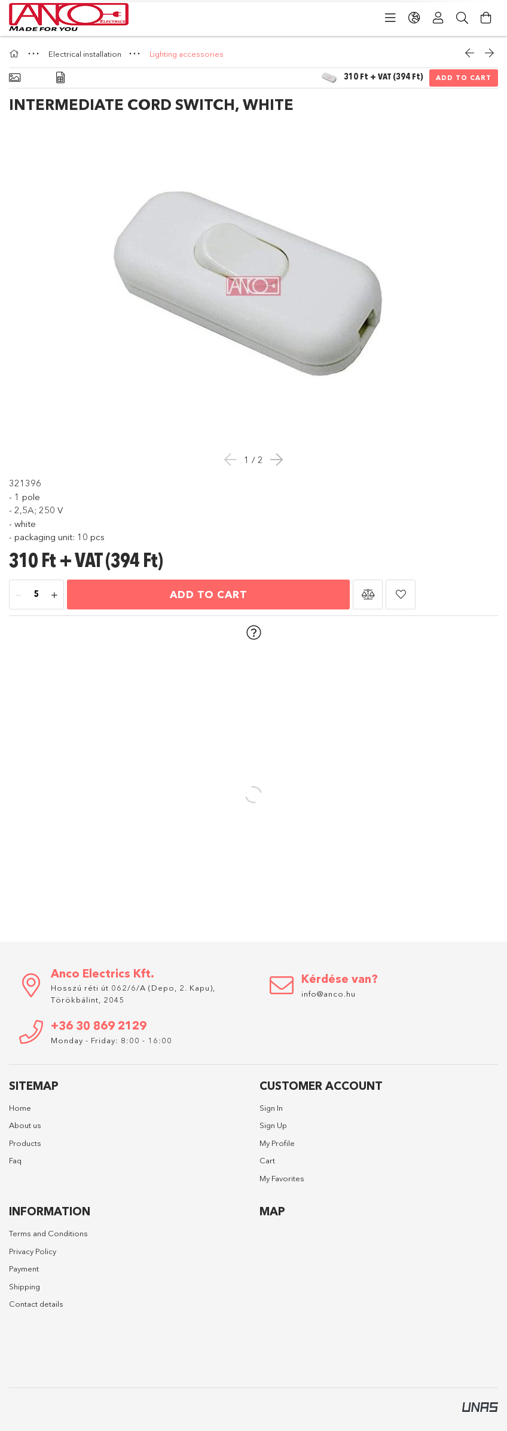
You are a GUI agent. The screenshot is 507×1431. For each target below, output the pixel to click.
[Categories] (390, 18)
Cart (267, 1160)
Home (20, 1108)
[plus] (54, 595)
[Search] (462, 18)
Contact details (36, 1304)
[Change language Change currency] (414, 18)
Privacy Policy (32, 1251)
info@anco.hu (328, 993)
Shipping (24, 1286)
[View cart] (486, 18)
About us (25, 1125)
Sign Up (273, 1125)
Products (25, 1143)
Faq (15, 1160)
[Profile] (438, 18)
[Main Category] (15, 54)
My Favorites (281, 1178)
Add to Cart (463, 77)
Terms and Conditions (48, 1233)
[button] (368, 594)
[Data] (60, 78)
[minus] (19, 595)
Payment (24, 1268)
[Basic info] (14, 78)
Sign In (271, 1108)
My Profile (277, 1143)
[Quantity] (36, 595)
